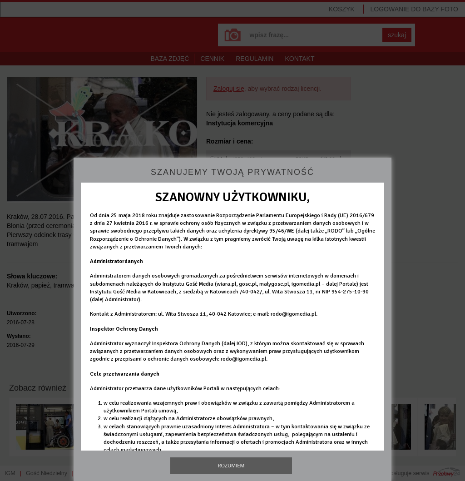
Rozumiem (231, 465)
